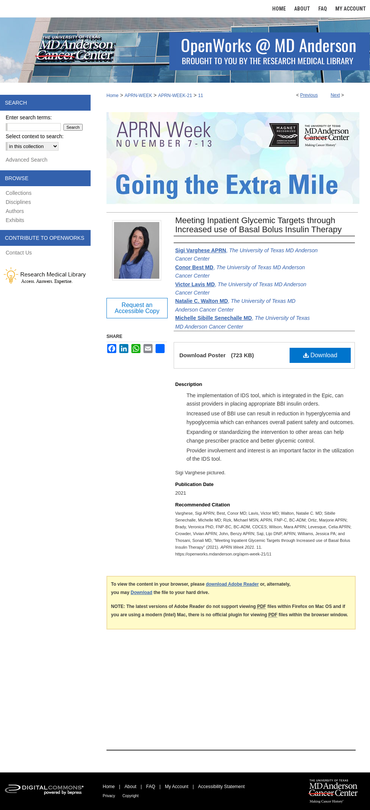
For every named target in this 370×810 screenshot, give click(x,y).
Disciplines (18, 202)
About (130, 786)
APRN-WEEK (138, 95)
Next (335, 95)
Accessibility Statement (221, 786)
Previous (309, 95)
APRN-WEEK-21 (175, 95)
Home (112, 95)
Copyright (130, 796)
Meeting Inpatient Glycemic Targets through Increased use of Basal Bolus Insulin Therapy (258, 225)
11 (200, 95)
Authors (15, 211)
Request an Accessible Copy (137, 308)
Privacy (109, 796)
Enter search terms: (29, 117)
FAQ (150, 786)
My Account (176, 786)
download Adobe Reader (232, 584)
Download (320, 355)
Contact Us (19, 253)
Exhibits (15, 220)
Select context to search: (34, 136)
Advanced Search (27, 160)
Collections (18, 193)
